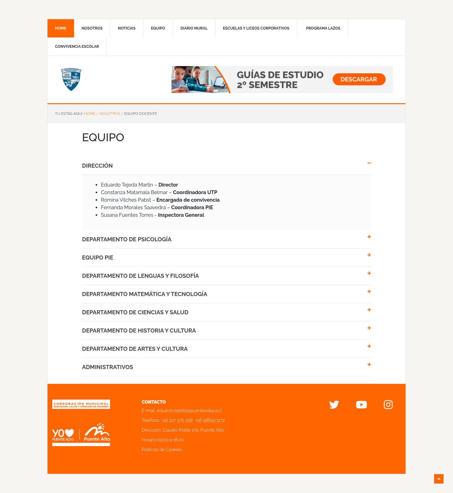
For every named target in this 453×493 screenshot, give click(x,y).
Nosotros (92, 28)
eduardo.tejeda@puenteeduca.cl (189, 410)
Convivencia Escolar (77, 46)
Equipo (158, 28)
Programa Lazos (323, 28)
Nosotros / (111, 113)
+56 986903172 (210, 420)
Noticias (127, 28)
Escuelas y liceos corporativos (256, 28)
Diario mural (194, 28)
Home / (91, 113)
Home (60, 28)
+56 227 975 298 (177, 420)
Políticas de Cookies (162, 449)
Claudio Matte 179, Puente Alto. (194, 430)
